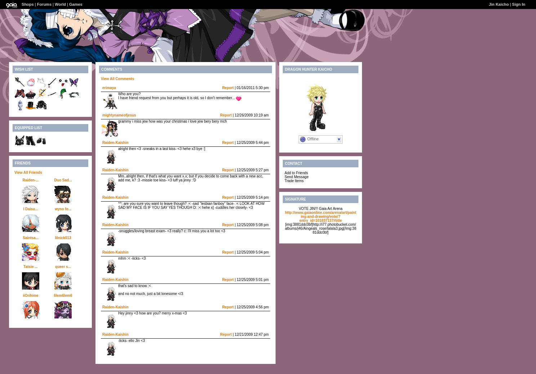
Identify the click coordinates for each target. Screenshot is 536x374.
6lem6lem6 (63, 296)
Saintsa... (31, 238)
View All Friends (28, 173)
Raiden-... (30, 180)
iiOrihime (30, 296)
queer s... (63, 267)
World (60, 4)
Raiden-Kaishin (115, 143)
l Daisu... (30, 209)
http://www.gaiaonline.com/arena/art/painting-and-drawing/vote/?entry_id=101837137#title (320, 217)
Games (75, 4)
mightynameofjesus (119, 115)
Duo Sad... (63, 180)
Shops (28, 4)
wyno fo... (63, 209)
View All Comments (117, 79)
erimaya (109, 88)
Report (228, 88)
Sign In (519, 4)
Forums (44, 4)
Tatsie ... (30, 267)
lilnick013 (63, 238)
